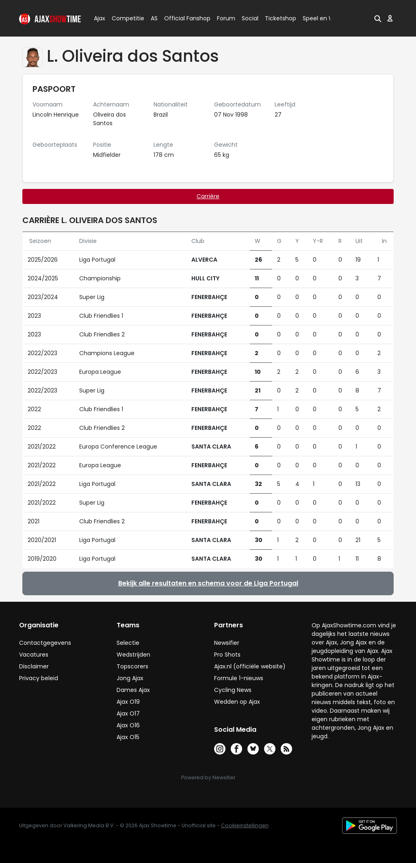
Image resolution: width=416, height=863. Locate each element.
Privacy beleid (38, 678)
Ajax (99, 18)
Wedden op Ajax (237, 702)
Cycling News (232, 690)
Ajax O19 (128, 702)
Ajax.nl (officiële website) (250, 666)
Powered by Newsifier (208, 777)
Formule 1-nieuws (238, 678)
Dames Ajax (133, 690)
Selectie (128, 643)
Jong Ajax (130, 678)
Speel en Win (321, 18)
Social (249, 18)
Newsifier (226, 643)
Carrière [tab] (208, 196)
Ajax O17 (128, 713)
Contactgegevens (45, 643)
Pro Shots (227, 655)
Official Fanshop (182, 18)
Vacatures (33, 655)
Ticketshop (280, 18)
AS (154, 18)
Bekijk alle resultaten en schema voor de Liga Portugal (208, 583)
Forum (226, 18)
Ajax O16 (128, 725)
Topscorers (132, 666)
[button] (377, 18)
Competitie (125, 18)
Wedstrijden (133, 655)
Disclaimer (34, 666)
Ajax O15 (128, 737)
